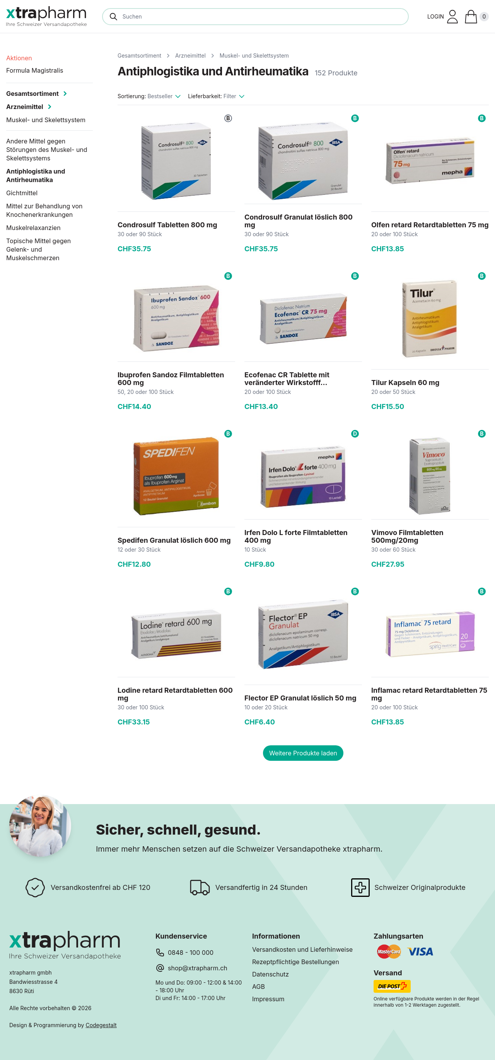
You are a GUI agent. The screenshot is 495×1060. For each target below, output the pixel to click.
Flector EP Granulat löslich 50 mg (300, 698)
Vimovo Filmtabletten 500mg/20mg (407, 536)
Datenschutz (270, 974)
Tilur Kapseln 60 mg (405, 382)
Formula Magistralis (34, 70)
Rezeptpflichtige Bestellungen (295, 962)
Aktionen (19, 58)
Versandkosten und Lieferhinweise (302, 949)
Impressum (268, 999)
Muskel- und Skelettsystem (254, 55)
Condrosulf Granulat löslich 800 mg (298, 221)
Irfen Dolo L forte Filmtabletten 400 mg (296, 536)
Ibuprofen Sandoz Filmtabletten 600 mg (171, 379)
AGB (258, 986)
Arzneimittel (190, 55)
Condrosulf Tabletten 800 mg (167, 225)
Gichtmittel (22, 193)
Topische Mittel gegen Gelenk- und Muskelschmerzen (38, 249)
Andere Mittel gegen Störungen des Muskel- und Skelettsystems (46, 149)
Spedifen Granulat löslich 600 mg (174, 540)
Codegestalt (100, 1025)
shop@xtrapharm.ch (197, 968)
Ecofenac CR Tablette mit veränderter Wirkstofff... (286, 379)
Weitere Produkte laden (303, 753)
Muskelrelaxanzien (33, 228)
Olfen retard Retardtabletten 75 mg (430, 225)
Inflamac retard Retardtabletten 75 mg (429, 694)
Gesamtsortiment (139, 55)
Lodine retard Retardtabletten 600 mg (175, 694)
